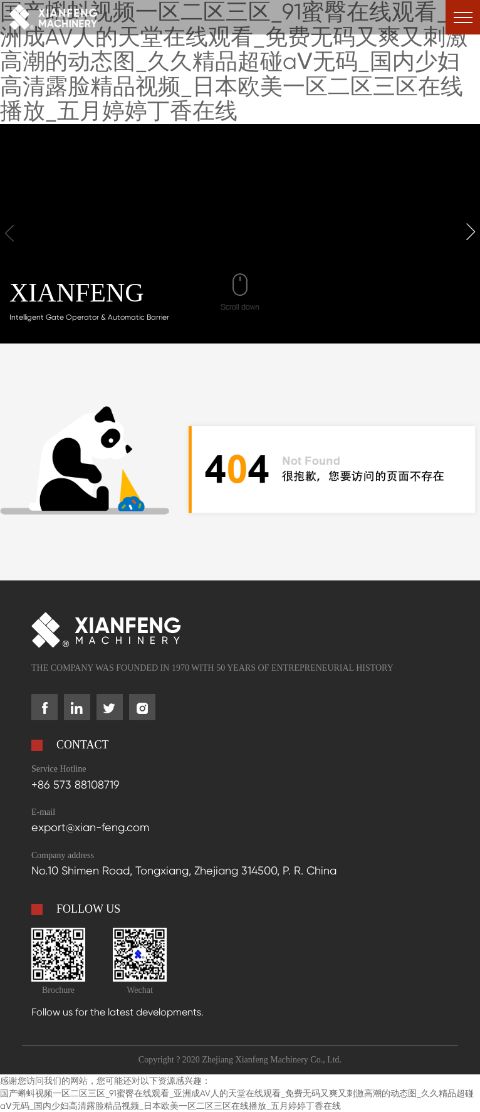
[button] (470, 232)
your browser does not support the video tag (240, 233)
